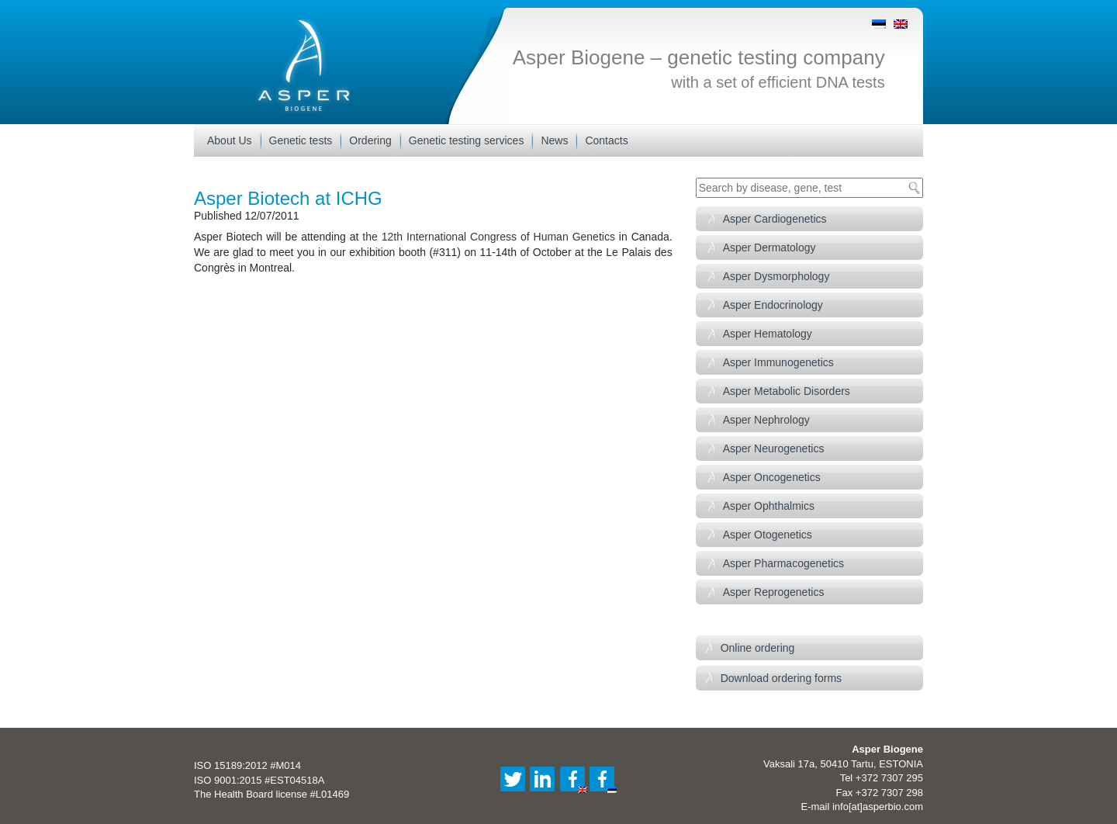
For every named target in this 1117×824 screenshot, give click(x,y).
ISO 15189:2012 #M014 (247, 765)
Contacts (606, 140)
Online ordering (758, 648)
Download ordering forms (781, 678)
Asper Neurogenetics (774, 448)
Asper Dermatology (769, 247)
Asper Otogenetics (767, 534)
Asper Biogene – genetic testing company (699, 57)
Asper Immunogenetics (778, 362)
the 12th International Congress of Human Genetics (488, 236)
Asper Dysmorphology (776, 276)
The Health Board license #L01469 (271, 794)
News (554, 140)
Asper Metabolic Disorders (786, 391)
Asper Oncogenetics (772, 477)
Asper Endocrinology (773, 305)
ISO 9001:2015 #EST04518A (259, 780)
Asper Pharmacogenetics (783, 563)
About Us (229, 140)
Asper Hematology (767, 333)
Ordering (370, 140)
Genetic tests (301, 140)
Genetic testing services (466, 140)
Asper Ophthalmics (768, 506)
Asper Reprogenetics (774, 592)
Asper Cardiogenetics (775, 219)
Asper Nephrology (766, 420)
